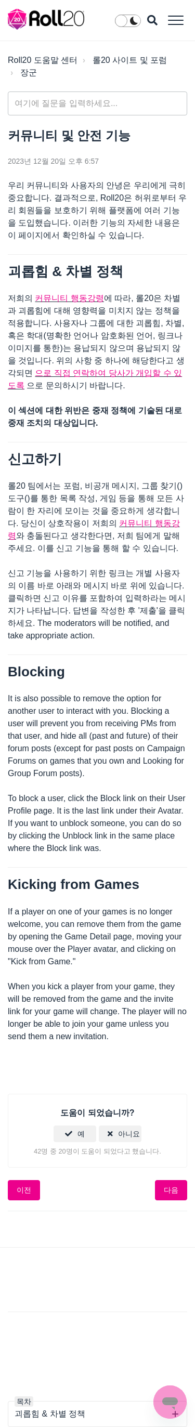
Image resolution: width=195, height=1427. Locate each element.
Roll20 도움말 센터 (42, 60)
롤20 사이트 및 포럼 (130, 60)
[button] (175, 20)
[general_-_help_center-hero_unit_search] (97, 103)
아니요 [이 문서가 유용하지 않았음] (129, 1134)
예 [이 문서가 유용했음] (81, 1134)
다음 (171, 1190)
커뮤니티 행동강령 (69, 298)
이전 (24, 1190)
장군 (28, 72)
